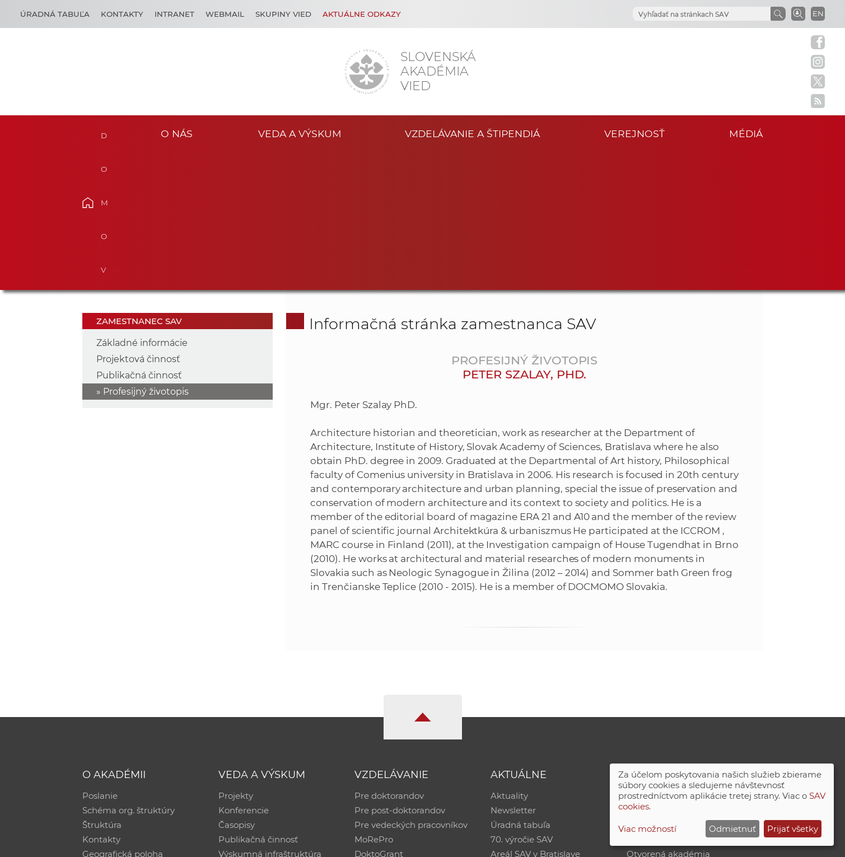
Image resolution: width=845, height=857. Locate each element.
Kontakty (122, 14)
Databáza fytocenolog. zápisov (690, 687)
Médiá (746, 133)
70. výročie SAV (522, 701)
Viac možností (647, 828)
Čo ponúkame (520, 730)
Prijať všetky (792, 828)
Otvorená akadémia (668, 716)
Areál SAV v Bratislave (535, 716)
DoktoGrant (378, 716)
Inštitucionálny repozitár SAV (686, 658)
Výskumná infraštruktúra (269, 716)
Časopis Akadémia (665, 701)
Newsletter (513, 672)
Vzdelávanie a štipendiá (472, 133)
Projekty (235, 658)
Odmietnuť (732, 828)
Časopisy (236, 687)
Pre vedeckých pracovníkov (411, 687)
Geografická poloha (122, 716)
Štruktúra (102, 687)
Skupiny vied (283, 14)
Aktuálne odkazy (362, 14)
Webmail (225, 14)
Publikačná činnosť (139, 237)
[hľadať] (700, 14)
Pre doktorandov (389, 658)
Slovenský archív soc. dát (678, 672)
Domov (105, 132)
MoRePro (373, 701)
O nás (177, 133)
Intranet (174, 14)
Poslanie (100, 658)
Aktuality (509, 658)
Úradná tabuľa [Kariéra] (55, 14)
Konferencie (243, 672)
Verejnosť (634, 133)
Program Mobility (390, 730)
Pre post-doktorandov (399, 672)
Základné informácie (142, 205)
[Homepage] (366, 71)
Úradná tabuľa (520, 687)
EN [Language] (818, 13)
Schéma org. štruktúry (128, 672)
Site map (588, 843)
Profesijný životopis (146, 254)
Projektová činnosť (138, 221)
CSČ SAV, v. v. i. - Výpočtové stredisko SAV (249, 843)
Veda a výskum (300, 133)
